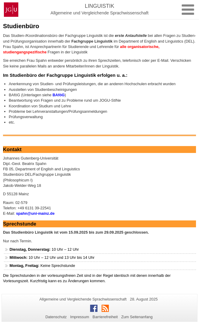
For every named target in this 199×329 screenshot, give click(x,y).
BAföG (59, 95)
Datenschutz (56, 317)
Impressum (79, 317)
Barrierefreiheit (105, 317)
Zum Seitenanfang (137, 317)
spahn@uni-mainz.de (35, 213)
